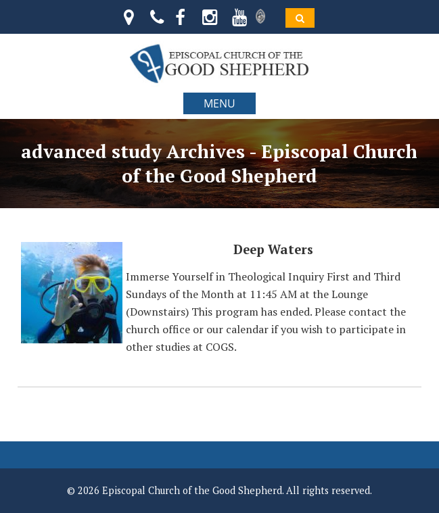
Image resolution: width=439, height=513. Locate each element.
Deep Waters (273, 249)
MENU (219, 103)
